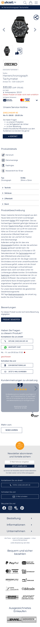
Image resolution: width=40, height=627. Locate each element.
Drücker (4, 248)
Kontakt (13, 136)
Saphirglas (5, 275)
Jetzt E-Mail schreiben (15, 371)
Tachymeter (23, 253)
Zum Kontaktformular (15, 365)
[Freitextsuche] (25, 3)
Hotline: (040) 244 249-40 (16, 341)
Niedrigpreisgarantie (16, 294)
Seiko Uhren (11, 430)
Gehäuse (8, 193)
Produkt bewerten (11, 320)
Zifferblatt (8, 199)
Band (6, 204)
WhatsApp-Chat (12, 347)
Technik (7, 188)
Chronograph (6, 245)
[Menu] (36, 3)
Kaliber (12, 221)
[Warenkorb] (30, 3)
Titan (10, 226)
